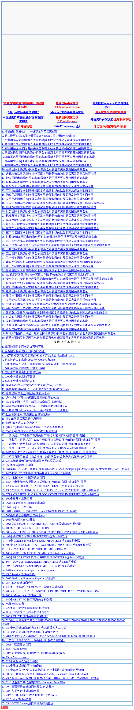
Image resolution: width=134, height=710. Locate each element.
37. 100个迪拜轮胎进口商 (17, 498)
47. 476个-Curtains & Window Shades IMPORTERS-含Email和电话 (41, 540)
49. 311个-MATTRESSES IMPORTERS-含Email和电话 (34, 549)
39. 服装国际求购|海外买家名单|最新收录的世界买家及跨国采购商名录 (45, 291)
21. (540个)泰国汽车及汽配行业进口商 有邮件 (29, 431)
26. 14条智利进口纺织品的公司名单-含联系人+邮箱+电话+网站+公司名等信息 (49, 452)
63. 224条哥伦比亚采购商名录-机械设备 (26, 607)
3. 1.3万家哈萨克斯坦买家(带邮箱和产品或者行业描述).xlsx (38, 355)
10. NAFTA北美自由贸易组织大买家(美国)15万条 (32, 384)
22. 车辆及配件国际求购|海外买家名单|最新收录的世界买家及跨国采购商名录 (49, 219)
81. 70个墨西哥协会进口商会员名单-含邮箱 (28, 686)
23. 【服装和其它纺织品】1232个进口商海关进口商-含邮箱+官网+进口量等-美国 (51, 439)
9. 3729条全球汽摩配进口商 (18, 380)
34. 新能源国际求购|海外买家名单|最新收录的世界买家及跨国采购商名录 (46, 270)
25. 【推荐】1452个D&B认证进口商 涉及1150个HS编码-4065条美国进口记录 (48, 448)
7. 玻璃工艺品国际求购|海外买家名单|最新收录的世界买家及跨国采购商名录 (48, 156)
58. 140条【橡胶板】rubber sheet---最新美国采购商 (32, 586)
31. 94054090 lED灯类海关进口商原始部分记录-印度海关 (36, 473)
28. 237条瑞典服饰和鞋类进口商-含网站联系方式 (31, 460)
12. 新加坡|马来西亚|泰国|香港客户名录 (26, 393)
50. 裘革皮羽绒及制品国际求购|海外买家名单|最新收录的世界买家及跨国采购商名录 (53, 337)
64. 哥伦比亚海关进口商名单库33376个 (25, 612)
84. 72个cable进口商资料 (16, 699)
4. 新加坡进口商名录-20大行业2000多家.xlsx (28, 359)
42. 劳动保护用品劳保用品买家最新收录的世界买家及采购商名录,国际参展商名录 (52, 304)
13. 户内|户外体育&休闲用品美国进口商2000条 (30, 397)
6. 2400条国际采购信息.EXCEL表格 (23, 368)
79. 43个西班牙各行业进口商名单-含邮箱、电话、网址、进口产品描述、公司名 (50, 678)
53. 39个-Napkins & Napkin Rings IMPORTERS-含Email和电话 (39, 565)
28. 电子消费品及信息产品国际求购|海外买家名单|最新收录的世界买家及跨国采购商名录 (56, 245)
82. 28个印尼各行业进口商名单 (20, 690)
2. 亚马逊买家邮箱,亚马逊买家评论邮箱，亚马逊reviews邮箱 (38, 135)
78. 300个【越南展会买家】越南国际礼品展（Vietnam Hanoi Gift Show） (46, 673)
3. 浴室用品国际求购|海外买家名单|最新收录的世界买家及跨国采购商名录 (47, 139)
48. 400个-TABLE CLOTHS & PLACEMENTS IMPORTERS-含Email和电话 (46, 544)
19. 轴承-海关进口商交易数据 (20, 422)
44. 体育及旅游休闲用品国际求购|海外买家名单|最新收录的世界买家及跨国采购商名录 (54, 312)
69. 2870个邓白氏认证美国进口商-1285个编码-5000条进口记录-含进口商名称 (48, 636)
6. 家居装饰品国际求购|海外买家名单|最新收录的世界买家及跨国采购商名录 (48, 152)
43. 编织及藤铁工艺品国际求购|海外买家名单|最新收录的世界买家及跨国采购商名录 (53, 308)
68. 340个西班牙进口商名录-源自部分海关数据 (30, 631)
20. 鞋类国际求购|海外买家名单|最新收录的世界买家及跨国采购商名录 (45, 211)
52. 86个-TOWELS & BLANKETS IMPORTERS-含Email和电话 (39, 561)
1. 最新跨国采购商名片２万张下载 (23, 346)
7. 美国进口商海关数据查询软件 (21, 372)
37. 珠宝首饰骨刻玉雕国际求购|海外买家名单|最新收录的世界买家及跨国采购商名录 (53, 282)
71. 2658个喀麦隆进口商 (16, 644)
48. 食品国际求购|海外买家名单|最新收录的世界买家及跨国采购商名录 (45, 329)
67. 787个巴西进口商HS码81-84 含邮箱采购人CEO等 (34, 627)
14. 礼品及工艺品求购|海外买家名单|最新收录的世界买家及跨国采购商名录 (48, 186)
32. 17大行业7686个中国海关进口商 (23, 477)
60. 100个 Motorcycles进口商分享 (22, 595)
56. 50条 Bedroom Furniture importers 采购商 (28, 578)
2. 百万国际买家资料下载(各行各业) (24, 351)
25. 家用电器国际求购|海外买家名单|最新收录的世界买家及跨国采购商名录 (48, 232)
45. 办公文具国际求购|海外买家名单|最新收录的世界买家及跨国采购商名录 (48, 316)
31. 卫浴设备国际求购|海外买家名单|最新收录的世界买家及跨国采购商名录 (48, 257)
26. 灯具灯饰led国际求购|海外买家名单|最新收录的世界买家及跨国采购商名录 (49, 236)
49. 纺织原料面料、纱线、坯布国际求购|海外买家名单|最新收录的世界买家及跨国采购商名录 (59, 333)
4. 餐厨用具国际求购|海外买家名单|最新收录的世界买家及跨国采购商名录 (47, 144)
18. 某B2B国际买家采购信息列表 (22, 418)
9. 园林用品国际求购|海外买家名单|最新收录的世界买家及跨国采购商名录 (47, 165)
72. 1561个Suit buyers (15, 648)
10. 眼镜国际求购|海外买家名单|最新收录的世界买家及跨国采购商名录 (45, 169)
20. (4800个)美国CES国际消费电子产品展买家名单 (32, 427)
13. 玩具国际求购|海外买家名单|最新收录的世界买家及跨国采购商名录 (45, 182)
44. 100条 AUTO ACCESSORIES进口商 (25, 527)
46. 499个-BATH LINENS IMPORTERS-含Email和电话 (34, 536)
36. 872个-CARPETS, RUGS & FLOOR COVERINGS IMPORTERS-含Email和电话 (50, 494)
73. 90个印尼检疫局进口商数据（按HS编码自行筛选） (35, 652)
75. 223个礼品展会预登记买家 (20, 661)
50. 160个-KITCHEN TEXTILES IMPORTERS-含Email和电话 (38, 553)
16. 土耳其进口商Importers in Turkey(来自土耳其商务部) (35, 410)
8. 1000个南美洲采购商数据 (18, 376)
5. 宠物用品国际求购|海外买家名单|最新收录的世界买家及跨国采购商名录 (47, 148)
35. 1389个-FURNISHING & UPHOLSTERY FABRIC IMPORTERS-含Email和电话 (50, 490)
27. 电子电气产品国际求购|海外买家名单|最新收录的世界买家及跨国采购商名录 (50, 240)
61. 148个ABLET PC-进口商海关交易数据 (27, 599)
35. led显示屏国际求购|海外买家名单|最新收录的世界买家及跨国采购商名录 (48, 274)
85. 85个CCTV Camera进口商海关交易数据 (27, 703)
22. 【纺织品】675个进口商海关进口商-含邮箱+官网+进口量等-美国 (43, 435)
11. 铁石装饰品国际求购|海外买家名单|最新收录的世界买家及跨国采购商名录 (49, 173)
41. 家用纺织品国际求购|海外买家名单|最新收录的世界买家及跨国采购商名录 (49, 299)
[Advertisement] (67, 10)
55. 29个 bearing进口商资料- (18, 574)
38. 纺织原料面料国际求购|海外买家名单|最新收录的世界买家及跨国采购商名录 (50, 287)
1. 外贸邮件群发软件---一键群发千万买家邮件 (30, 131)
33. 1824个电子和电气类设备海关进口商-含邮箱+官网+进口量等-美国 (44, 481)
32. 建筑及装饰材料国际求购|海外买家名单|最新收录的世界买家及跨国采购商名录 (52, 261)
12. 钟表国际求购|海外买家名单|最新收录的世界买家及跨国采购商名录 (45, 177)
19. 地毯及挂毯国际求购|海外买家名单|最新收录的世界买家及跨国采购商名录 (49, 207)
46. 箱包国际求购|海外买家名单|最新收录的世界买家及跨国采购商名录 (45, 320)
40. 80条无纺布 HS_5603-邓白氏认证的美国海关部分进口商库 (39, 511)
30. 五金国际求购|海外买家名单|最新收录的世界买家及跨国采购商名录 (45, 253)
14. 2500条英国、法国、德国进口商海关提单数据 (32, 401)
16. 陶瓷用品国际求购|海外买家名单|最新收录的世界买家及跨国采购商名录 (48, 194)
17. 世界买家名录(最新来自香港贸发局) (26, 414)
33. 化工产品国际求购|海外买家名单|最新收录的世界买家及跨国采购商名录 (48, 266)
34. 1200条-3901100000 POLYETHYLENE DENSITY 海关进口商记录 (43, 485)
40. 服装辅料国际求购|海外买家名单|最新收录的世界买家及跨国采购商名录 (48, 295)
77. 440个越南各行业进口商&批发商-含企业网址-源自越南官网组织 (43, 669)
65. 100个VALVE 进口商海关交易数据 (25, 616)
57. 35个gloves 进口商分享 (18, 582)
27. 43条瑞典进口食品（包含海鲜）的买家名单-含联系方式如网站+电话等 (47, 456)
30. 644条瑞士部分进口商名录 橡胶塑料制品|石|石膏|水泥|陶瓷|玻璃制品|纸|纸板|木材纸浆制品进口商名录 (66, 469)
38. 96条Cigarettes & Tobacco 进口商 (23, 502)
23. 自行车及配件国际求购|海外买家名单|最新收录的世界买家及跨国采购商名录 (50, 224)
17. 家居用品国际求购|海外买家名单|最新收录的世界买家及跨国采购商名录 (48, 198)
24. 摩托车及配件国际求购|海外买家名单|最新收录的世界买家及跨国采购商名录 (50, 228)
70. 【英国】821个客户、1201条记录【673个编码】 (33, 640)
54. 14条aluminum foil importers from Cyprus (28, 570)
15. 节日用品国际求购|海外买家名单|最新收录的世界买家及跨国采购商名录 (48, 190)
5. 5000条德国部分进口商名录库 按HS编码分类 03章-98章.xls (39, 363)
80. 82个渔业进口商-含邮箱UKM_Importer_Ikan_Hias (33, 682)
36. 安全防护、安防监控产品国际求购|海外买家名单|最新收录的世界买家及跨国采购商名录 (57, 278)
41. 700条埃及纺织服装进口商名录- (23, 515)
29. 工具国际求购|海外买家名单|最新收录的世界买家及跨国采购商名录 (45, 249)
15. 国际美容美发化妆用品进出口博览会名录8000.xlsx (34, 406)
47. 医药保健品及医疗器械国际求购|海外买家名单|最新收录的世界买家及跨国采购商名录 (56, 325)
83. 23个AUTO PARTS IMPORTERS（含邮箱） (30, 695)
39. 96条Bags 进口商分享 (17, 506)
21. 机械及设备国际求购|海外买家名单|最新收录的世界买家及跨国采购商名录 (49, 215)
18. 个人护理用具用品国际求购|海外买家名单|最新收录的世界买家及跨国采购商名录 (53, 203)
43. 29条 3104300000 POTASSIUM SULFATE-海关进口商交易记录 (41, 523)
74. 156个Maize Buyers (15, 657)
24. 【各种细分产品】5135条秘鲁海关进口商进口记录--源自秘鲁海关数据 (47, 443)
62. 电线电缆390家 (13, 603)
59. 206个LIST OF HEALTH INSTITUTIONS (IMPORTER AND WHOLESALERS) (50, 591)
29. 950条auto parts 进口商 (17, 464)
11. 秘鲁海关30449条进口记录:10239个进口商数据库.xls (35, 389)
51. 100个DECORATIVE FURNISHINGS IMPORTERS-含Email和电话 (43, 557)
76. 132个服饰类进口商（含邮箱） (23, 665)
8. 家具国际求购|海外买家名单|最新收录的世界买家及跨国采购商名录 (44, 160)
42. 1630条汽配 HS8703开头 (18, 519)
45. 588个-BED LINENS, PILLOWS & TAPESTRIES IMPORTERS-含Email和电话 (50, 532)
